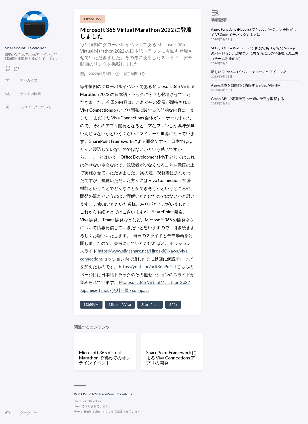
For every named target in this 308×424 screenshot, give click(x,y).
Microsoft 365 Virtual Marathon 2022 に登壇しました (136, 32)
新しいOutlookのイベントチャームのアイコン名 (249, 72)
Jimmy (99, 411)
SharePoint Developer (25, 47)
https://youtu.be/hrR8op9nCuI (147, 266)
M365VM (91, 304)
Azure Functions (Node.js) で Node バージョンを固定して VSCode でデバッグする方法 (254, 32)
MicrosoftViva (120, 304)
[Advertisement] (256, 152)
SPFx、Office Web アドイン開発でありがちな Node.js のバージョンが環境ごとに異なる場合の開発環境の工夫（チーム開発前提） (254, 53)
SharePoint (150, 304)
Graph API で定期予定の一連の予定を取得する (247, 98)
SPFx (173, 304)
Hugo (77, 406)
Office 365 (92, 19)
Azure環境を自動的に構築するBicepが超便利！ (248, 85)
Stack (87, 411)
